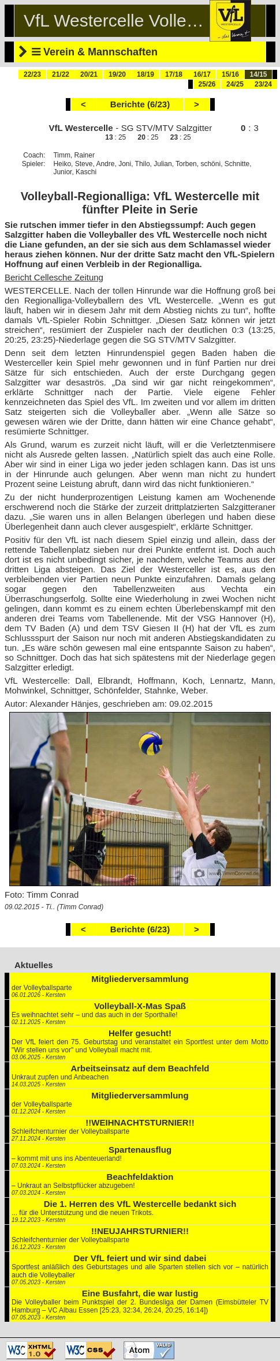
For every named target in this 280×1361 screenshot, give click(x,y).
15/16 (230, 74)
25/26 (206, 84)
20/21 (89, 74)
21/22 (60, 74)
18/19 (145, 74)
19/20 (117, 74)
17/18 (173, 74)
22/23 (32, 74)
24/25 (235, 84)
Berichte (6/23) (140, 104)
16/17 (202, 74)
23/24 (263, 84)
